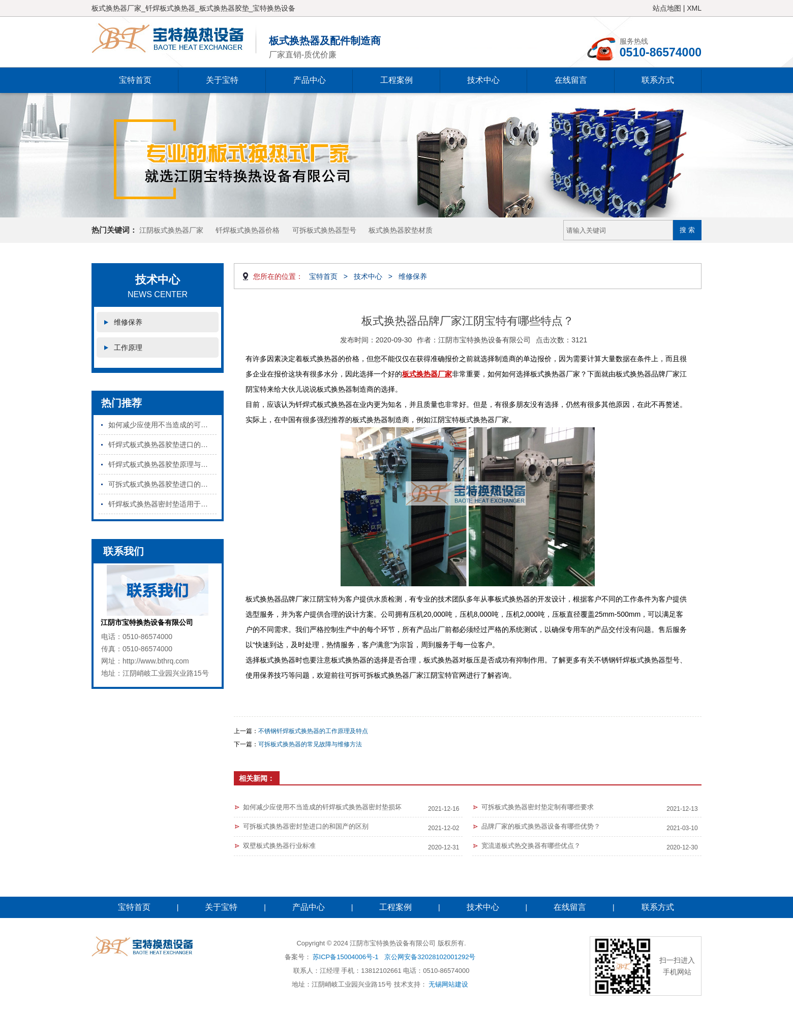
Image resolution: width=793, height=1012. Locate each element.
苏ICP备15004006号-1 (346, 957)
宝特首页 (135, 80)
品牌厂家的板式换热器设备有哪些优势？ (540, 826)
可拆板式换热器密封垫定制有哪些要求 (537, 807)
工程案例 (396, 80)
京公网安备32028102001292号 (429, 957)
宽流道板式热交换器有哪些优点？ (531, 845)
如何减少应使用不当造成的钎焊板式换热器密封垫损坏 (322, 807)
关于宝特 (222, 80)
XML (694, 8)
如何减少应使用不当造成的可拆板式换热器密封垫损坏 (162, 425)
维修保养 (128, 322)
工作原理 (128, 347)
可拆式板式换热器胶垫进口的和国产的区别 (162, 484)
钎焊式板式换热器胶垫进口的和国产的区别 (162, 444)
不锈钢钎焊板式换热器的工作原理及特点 (313, 731)
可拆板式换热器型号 (324, 230)
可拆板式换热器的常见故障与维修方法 (310, 744)
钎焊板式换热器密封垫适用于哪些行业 (162, 504)
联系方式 (658, 80)
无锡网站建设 (448, 984)
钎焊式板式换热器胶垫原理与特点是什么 (162, 464)
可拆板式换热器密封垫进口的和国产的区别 (306, 826)
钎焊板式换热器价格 (248, 230)
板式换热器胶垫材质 (401, 230)
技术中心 (483, 80)
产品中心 (309, 80)
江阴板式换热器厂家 (171, 230)
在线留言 (571, 80)
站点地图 (667, 8)
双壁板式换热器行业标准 (279, 845)
